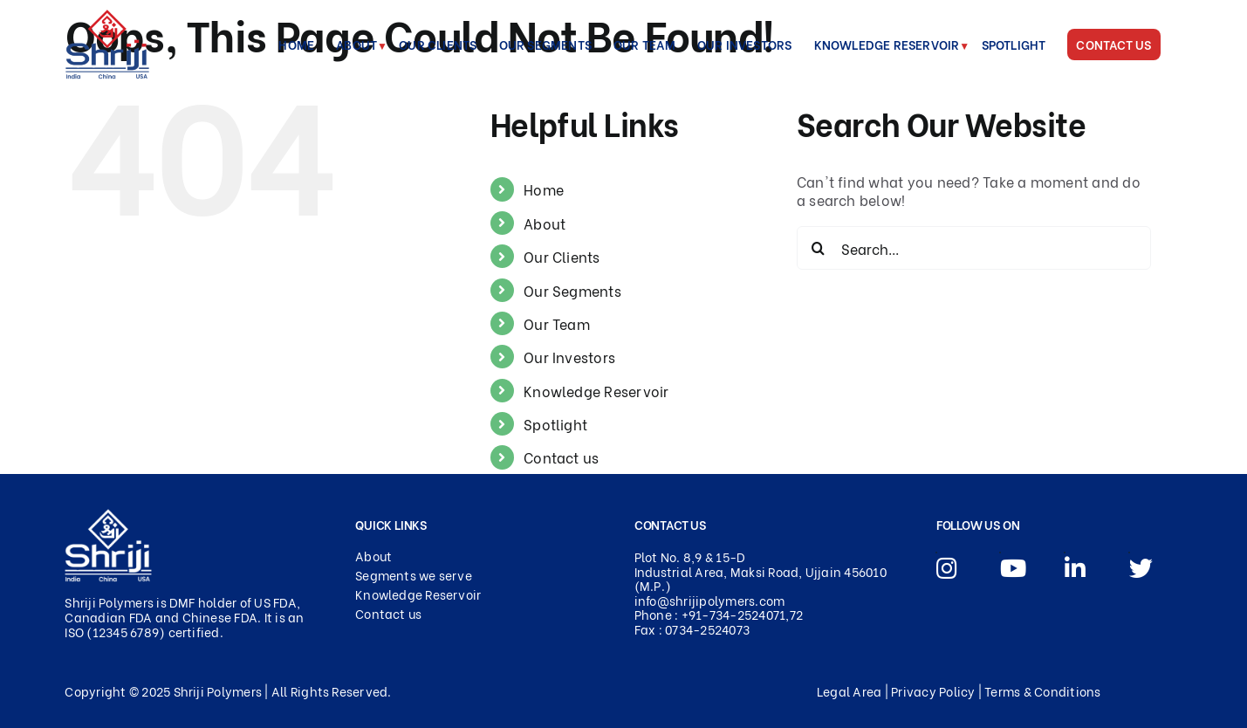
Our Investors (569, 357)
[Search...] (974, 248)
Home (544, 189)
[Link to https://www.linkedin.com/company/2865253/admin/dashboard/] (1064, 552)
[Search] (818, 248)
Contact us (561, 457)
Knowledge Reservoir (596, 391)
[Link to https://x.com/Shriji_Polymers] (1129, 552)
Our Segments (572, 290)
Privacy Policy (933, 691)
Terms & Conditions (1042, 691)
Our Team (557, 323)
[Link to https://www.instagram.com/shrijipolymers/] (936, 552)
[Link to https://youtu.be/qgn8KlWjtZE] (1000, 552)
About (544, 223)
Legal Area (849, 691)
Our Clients (562, 256)
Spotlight (555, 424)
